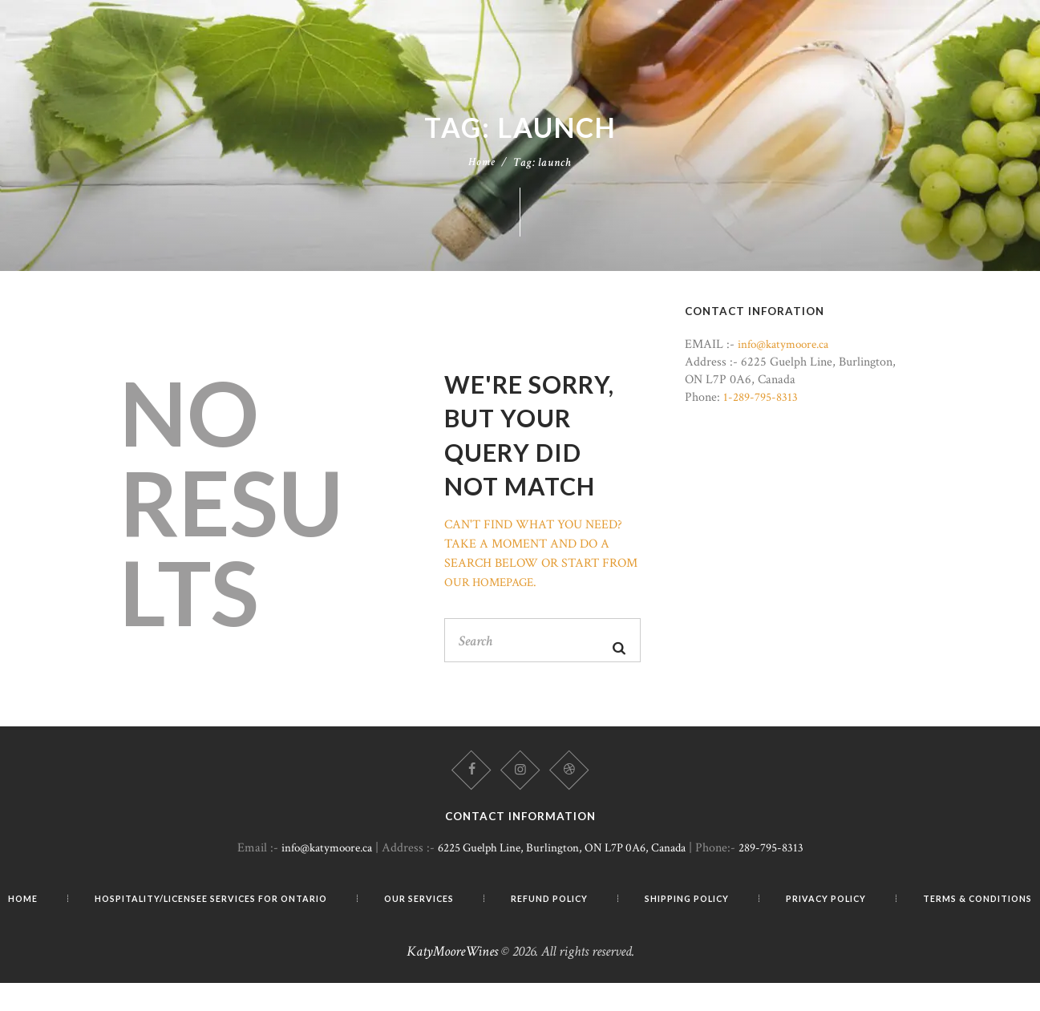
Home (481, 167)
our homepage (492, 587)
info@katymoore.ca (787, 350)
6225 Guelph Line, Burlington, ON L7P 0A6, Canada (563, 858)
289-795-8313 (786, 858)
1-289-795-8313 (763, 402)
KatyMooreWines (452, 979)
